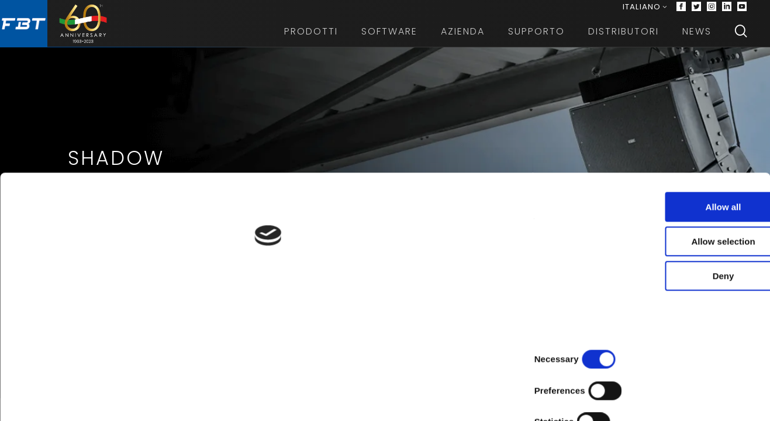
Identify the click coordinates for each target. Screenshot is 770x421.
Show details (613, 398)
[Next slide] (751, 248)
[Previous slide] (18, 248)
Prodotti (311, 40)
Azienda (463, 40)
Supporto (536, 40)
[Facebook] (681, 11)
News (697, 40)
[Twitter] (696, 11)
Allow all (672, 277)
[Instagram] (711, 11)
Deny (672, 346)
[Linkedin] (726, 11)
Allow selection (672, 312)
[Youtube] (742, 11)
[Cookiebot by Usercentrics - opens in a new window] (76, 398)
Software (389, 40)
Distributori (623, 40)
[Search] (740, 40)
